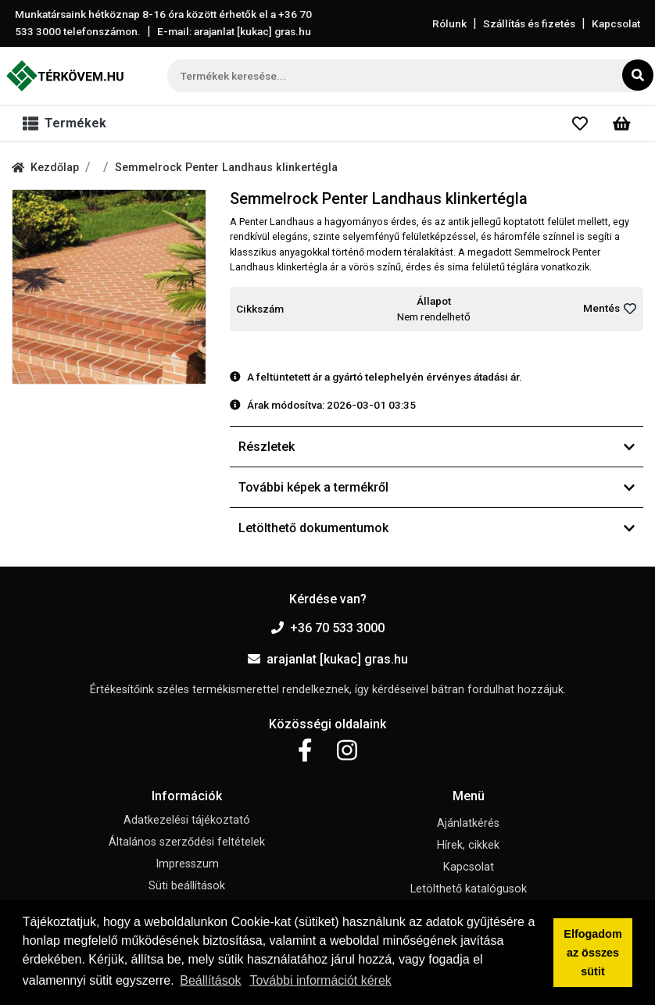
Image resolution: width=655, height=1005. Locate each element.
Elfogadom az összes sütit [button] (592, 953)
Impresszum (187, 864)
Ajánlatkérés (468, 823)
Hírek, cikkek (468, 845)
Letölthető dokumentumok (436, 527)
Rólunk (449, 23)
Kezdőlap (45, 167)
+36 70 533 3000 (328, 628)
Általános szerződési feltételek (187, 842)
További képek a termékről (436, 487)
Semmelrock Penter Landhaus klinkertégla (226, 167)
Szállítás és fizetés (529, 23)
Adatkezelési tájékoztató (186, 820)
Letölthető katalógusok (468, 889)
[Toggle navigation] (68, 123)
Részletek (436, 446)
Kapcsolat (616, 23)
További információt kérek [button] (320, 980)
